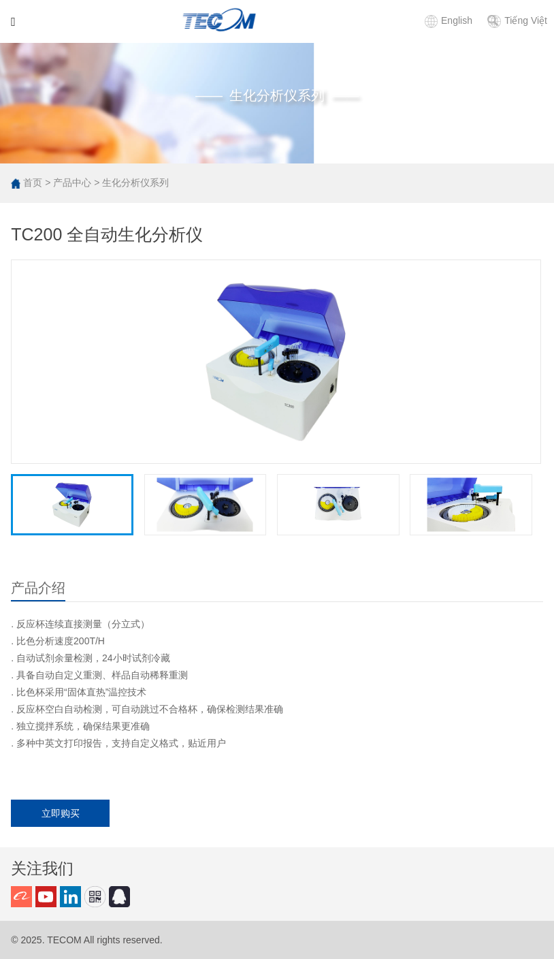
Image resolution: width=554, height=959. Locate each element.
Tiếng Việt (517, 20)
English (448, 20)
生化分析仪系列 (135, 182)
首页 (32, 182)
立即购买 (61, 813)
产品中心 (72, 182)
